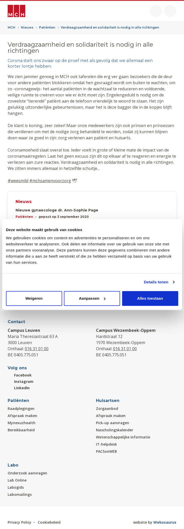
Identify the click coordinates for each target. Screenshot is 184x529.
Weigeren (33, 298)
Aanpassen (92, 298)
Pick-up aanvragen (112, 422)
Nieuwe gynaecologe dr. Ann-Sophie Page (57, 210)
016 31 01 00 (36, 348)
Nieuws (24, 201)
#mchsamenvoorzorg (50, 180)
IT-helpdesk (106, 444)
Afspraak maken (22, 415)
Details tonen (156, 282)
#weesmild (18, 180)
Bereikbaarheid (21, 429)
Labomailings (20, 494)
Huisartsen (107, 400)
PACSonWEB (106, 451)
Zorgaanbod (107, 408)
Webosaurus (164, 522)
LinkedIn (19, 387)
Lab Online (17, 480)
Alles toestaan (150, 298)
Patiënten (24, 217)
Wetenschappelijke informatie (123, 437)
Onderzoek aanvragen (27, 473)
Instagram (20, 381)
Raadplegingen (21, 408)
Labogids (16, 487)
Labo (13, 465)
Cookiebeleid (49, 522)
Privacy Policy (19, 522)
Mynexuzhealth (21, 422)
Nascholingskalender (114, 429)
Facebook (20, 375)
